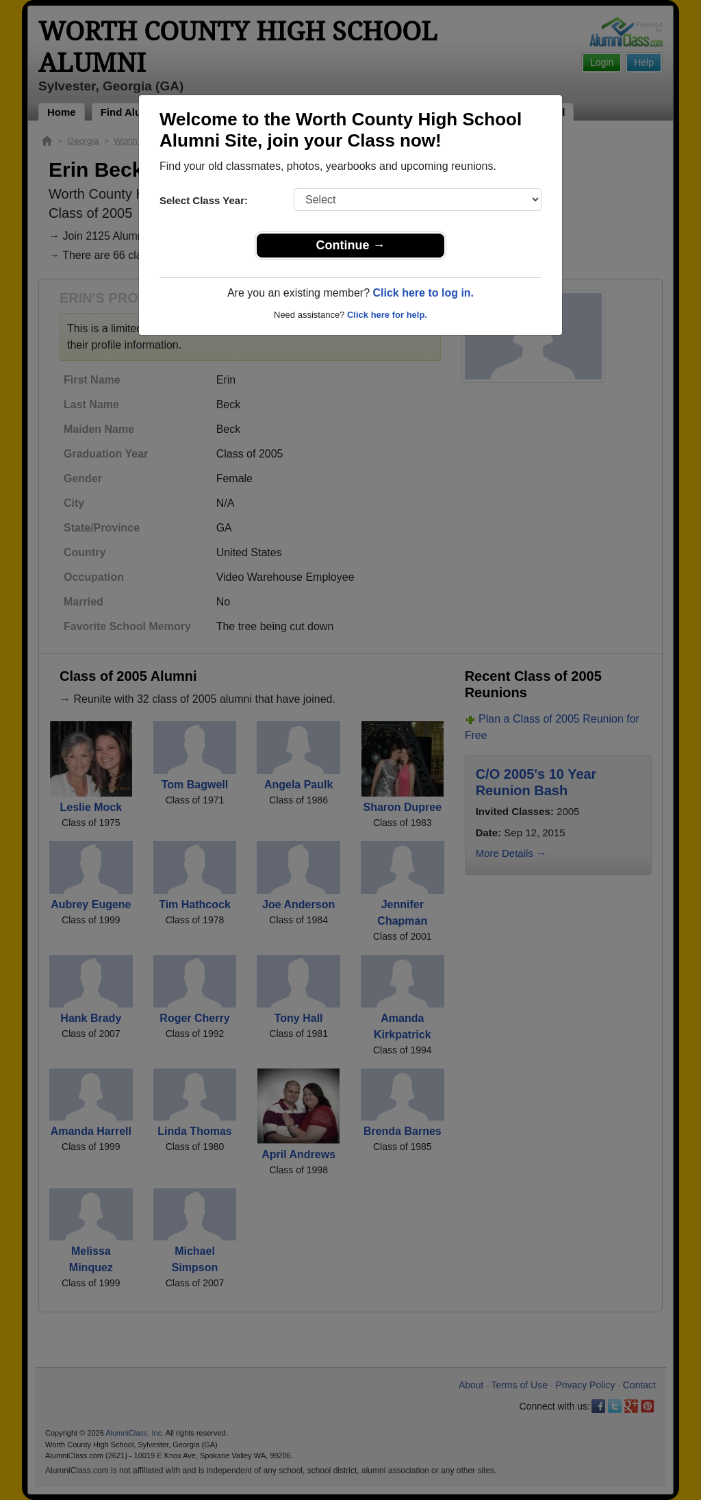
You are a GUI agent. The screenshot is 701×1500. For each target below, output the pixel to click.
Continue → (350, 245)
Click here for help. (387, 315)
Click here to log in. (423, 293)
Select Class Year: (204, 200)
